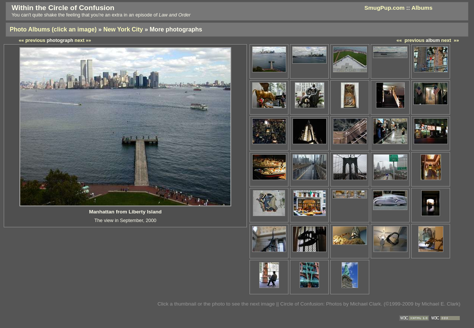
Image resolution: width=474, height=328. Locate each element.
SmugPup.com (384, 7)
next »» (450, 40)
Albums (422, 7)
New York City (123, 29)
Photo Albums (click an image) (53, 29)
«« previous (411, 40)
